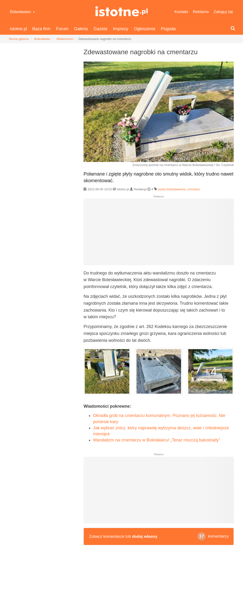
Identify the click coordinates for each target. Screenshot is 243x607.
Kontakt (181, 12)
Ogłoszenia (144, 28)
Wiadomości (64, 39)
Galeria (81, 28)
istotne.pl (121, 11)
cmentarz (193, 189)
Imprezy (120, 28)
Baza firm (41, 28)
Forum (62, 28)
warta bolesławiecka (172, 189)
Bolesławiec (22, 12)
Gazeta (100, 28)
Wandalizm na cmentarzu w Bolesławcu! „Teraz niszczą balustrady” (156, 440)
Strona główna (18, 39)
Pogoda (168, 28)
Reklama (201, 12)
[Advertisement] (159, 234)
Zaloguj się (223, 12)
